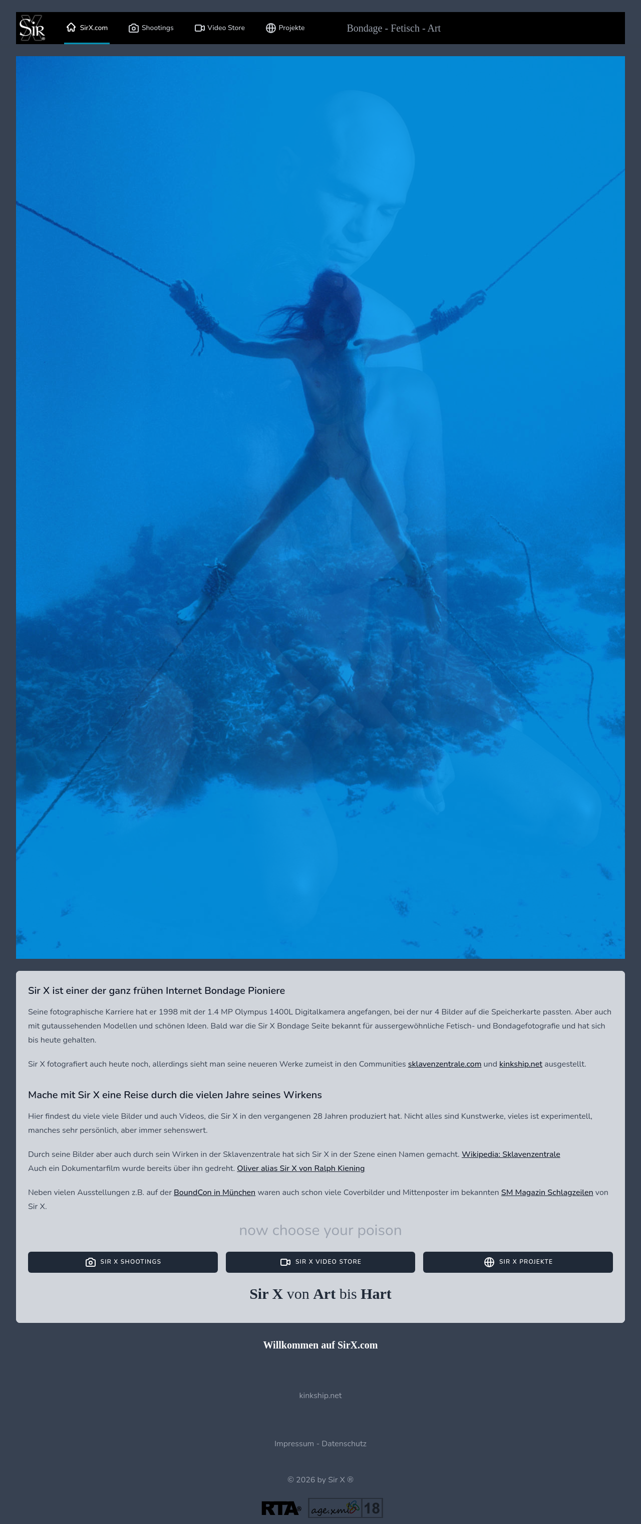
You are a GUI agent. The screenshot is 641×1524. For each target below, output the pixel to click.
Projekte (285, 28)
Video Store (219, 28)
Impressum (294, 1443)
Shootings (150, 28)
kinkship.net (520, 1064)
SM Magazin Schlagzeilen (547, 1192)
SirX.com (87, 28)
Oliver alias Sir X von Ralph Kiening (301, 1168)
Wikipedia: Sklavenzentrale (511, 1154)
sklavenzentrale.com (445, 1064)
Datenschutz (344, 1443)
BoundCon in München (214, 1192)
